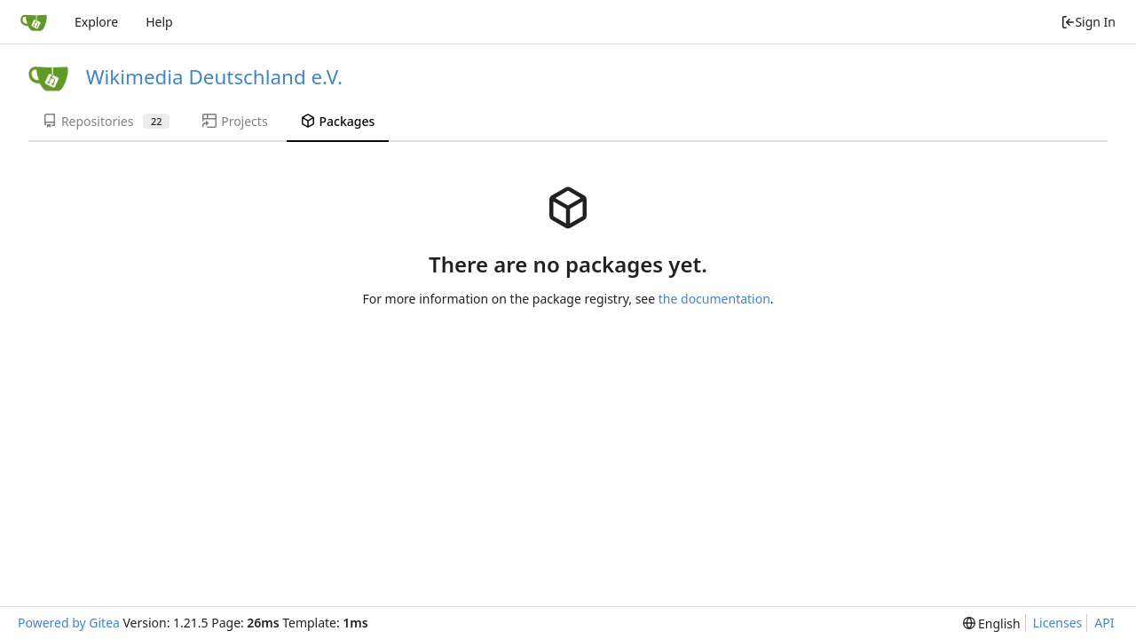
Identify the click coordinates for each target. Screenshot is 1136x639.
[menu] (992, 623)
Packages (338, 121)
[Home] (34, 22)
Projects (234, 121)
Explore (96, 21)
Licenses (1058, 622)
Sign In (1088, 21)
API (1104, 622)
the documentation (714, 298)
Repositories (106, 121)
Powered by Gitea (69, 622)
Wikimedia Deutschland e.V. (214, 77)
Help (159, 21)
